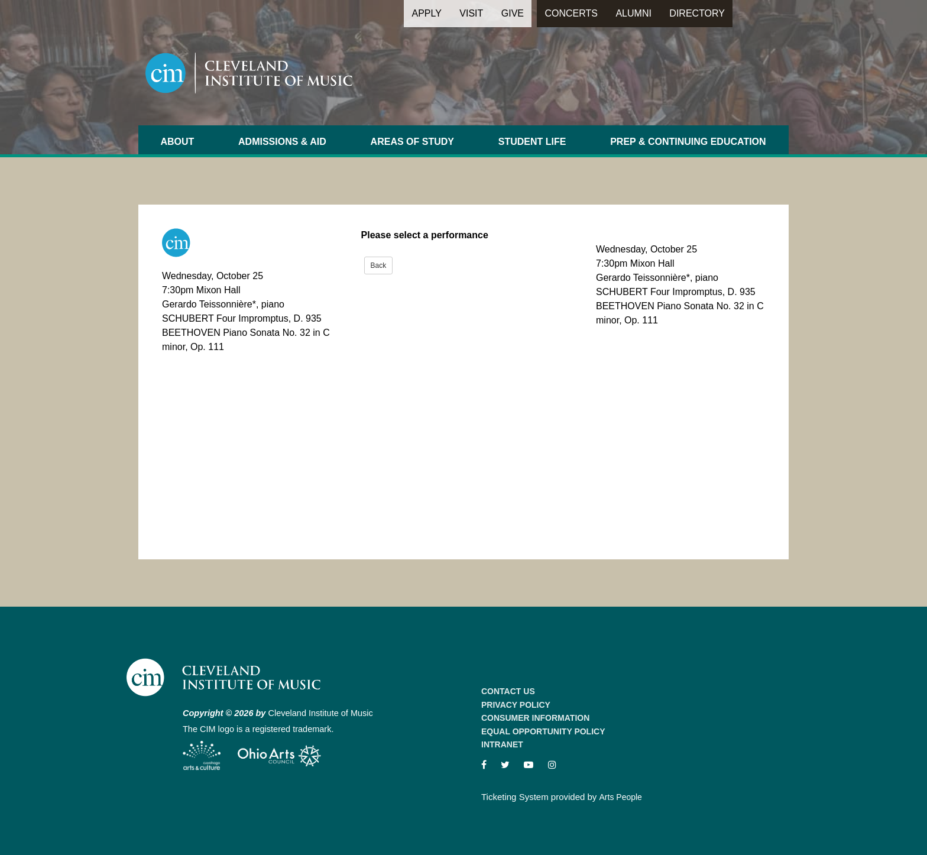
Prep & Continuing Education (688, 142)
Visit (471, 13)
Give (512, 13)
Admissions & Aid (282, 142)
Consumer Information (535, 718)
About (177, 142)
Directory (697, 13)
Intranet (502, 744)
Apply (426, 13)
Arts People (620, 797)
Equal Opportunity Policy (543, 731)
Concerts (571, 13)
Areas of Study (412, 142)
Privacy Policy (515, 705)
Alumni (633, 13)
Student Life (532, 142)
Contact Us (508, 691)
